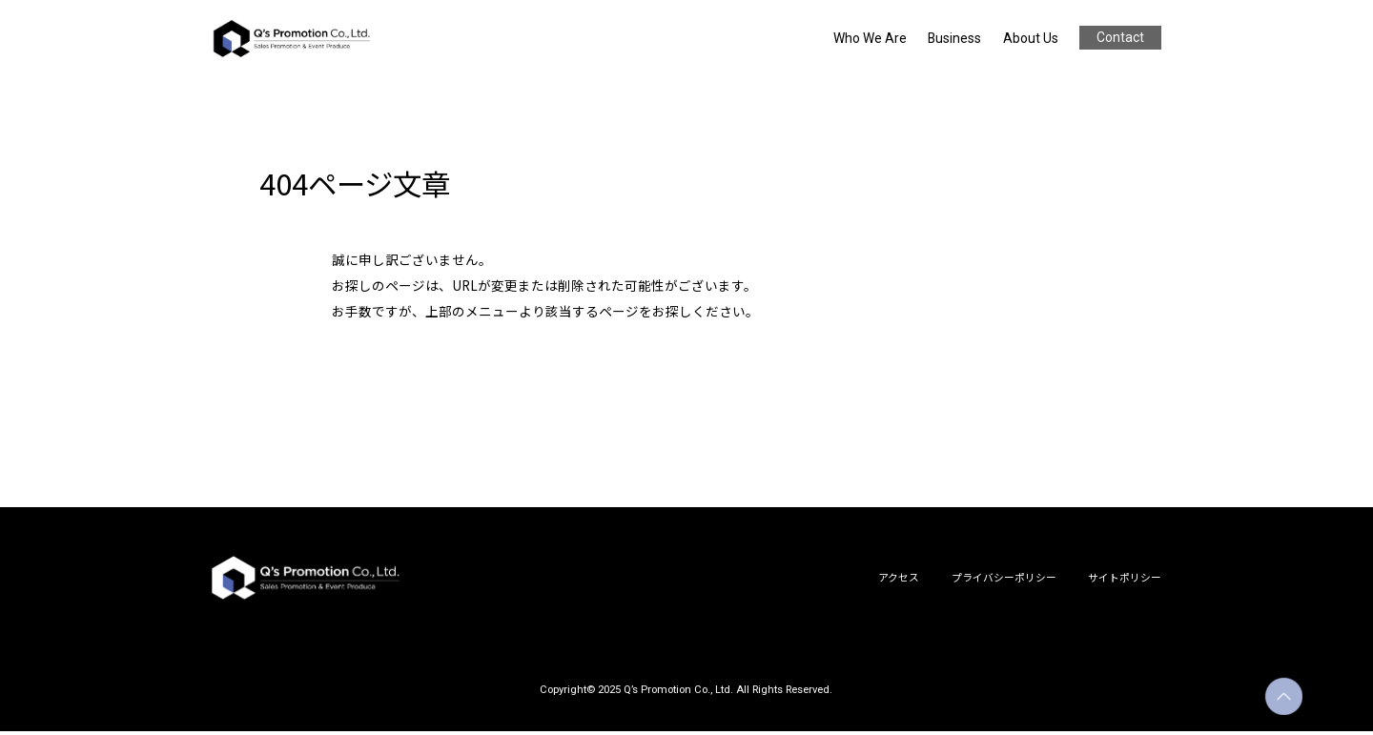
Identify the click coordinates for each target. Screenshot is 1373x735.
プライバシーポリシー (1004, 579)
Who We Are (877, 38)
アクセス (898, 579)
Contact (1118, 37)
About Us (1029, 38)
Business (957, 38)
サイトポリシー (1124, 579)
